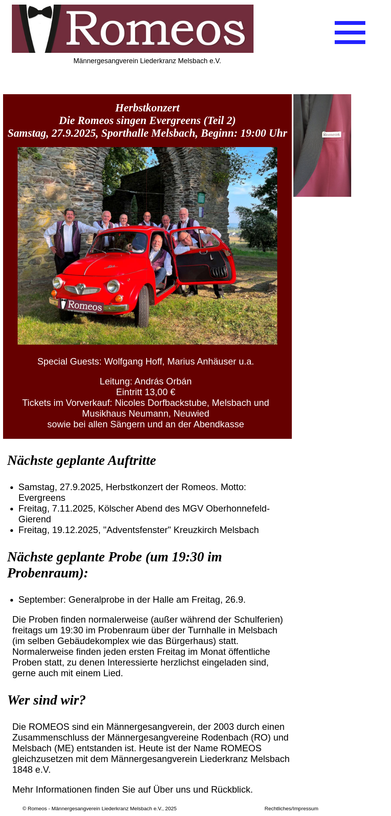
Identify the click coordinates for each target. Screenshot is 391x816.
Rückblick (230, 789)
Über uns (171, 789)
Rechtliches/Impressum (291, 808)
